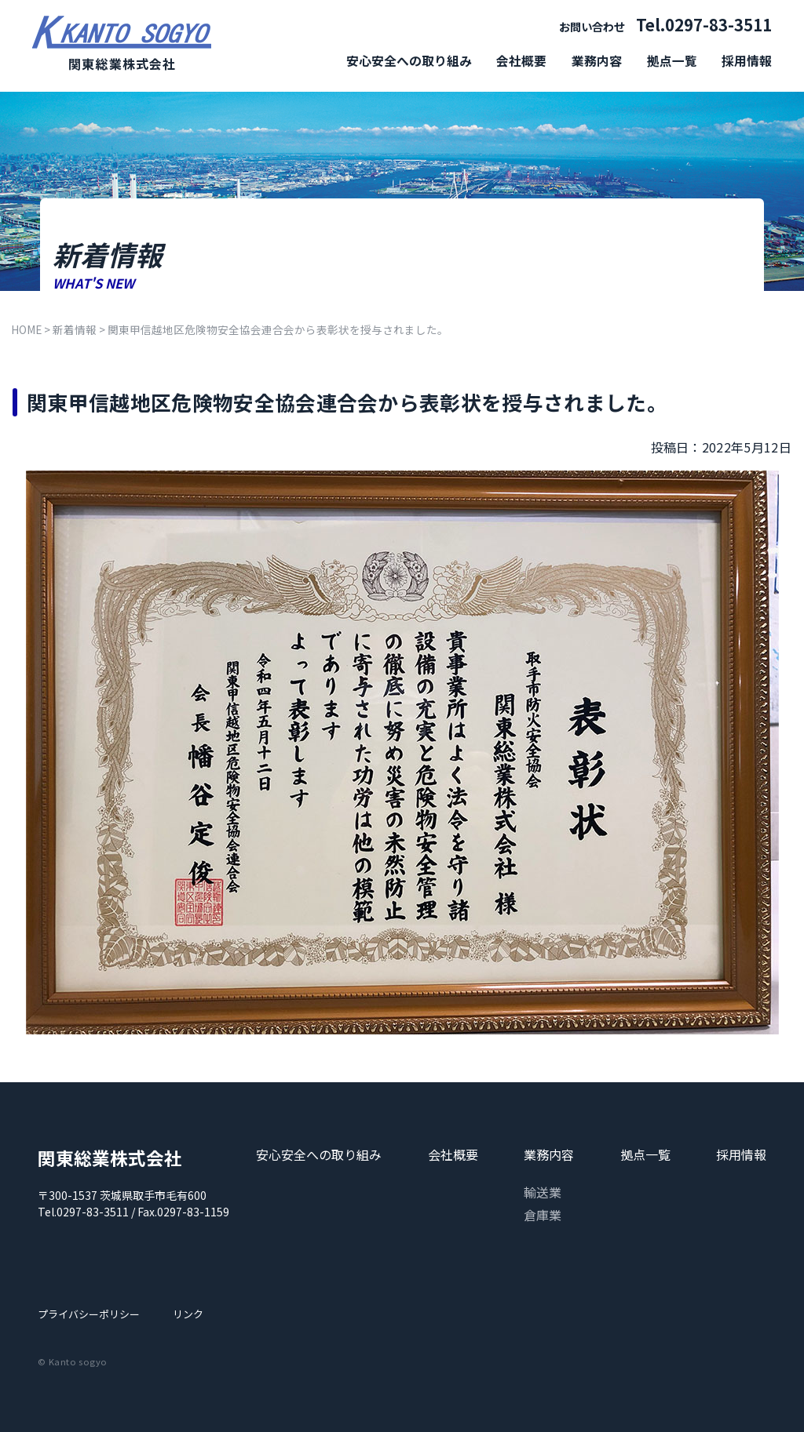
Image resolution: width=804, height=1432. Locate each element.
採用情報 (747, 61)
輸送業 (542, 1192)
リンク (188, 1314)
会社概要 (521, 61)
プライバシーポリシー (89, 1314)
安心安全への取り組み (409, 61)
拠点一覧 (672, 61)
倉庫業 (542, 1214)
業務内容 (597, 61)
